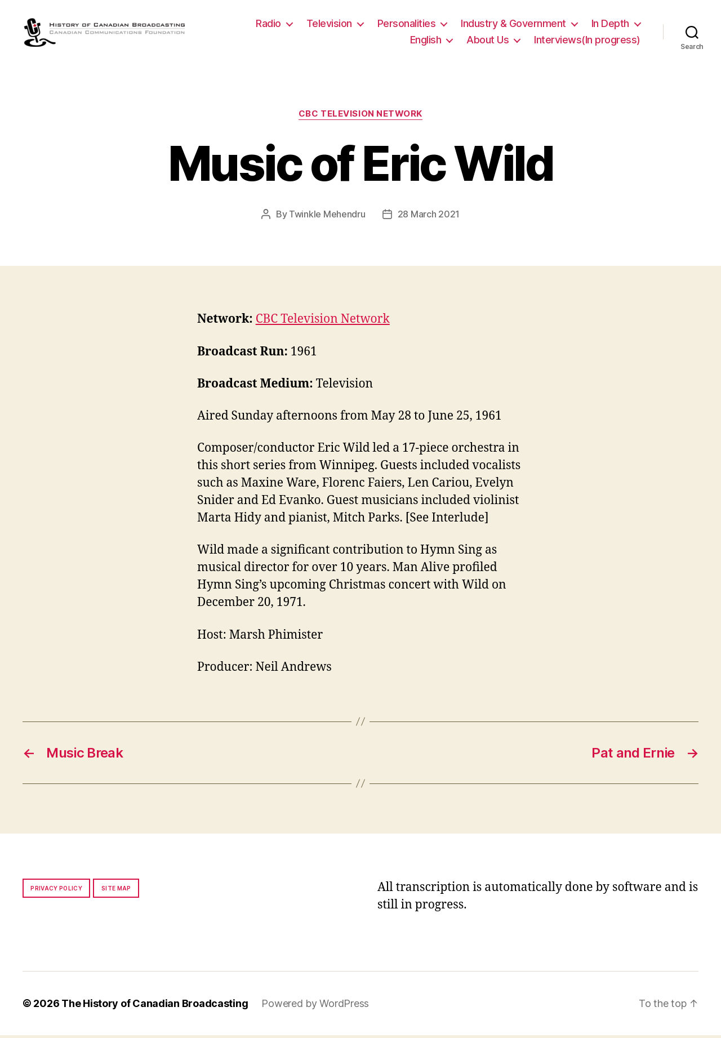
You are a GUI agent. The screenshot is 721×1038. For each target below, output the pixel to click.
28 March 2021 (429, 216)
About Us (487, 41)
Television (329, 24)
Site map (116, 891)
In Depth (610, 24)
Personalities (406, 24)
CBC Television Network (360, 117)
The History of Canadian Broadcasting (154, 1006)
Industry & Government (513, 24)
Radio (268, 24)
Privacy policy (56, 891)
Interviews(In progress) (587, 41)
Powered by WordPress (315, 1006)
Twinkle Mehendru (327, 216)
